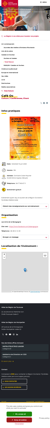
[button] (25, 270)
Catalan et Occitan (39, 12)
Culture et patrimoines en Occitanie (20, 9)
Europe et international (9, 72)
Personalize (19, 424)
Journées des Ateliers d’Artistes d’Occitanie (19, 47)
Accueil (4, 9)
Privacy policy (44, 418)
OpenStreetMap (35, 291)
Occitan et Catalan (10, 58)
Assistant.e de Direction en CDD (15, 354)
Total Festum (9, 62)
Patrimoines (5, 83)
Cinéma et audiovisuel (9, 69)
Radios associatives (8, 87)
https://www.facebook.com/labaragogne (23, 226)
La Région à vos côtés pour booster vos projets (16, 12)
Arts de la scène (7, 51)
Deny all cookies (19, 420)
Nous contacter (11, 381)
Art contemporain (7, 44)
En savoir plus (6, 361)
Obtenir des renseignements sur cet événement (21, 206)
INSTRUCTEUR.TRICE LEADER (13, 346)
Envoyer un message (10, 237)
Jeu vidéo (4, 76)
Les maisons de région (13, 387)
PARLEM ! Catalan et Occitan (14, 65)
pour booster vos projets (21, 36)
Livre (3, 79)
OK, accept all (19, 414)
